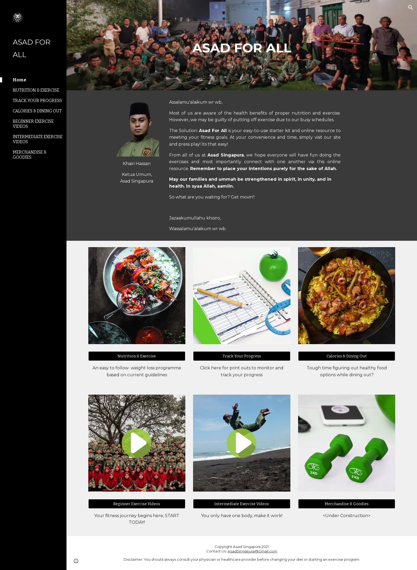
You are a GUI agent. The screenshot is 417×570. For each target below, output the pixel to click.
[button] (410, 7)
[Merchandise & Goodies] (346, 503)
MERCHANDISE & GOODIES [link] (30, 155)
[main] (241, 45)
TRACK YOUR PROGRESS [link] (37, 100)
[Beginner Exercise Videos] (137, 503)
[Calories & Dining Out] (346, 356)
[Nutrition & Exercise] (137, 356)
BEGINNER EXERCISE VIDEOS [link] (33, 124)
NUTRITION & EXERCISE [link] (36, 90)
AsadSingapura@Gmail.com (252, 551)
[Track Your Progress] (241, 356)
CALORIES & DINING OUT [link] (37, 110)
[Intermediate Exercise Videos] (241, 503)
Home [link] (19, 79)
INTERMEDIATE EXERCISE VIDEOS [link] (37, 139)
